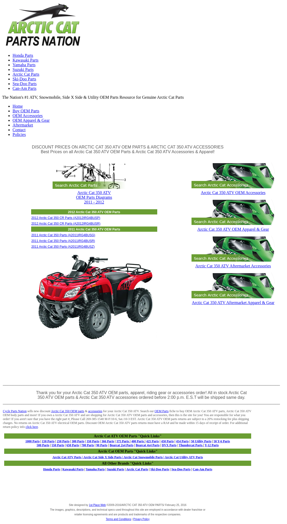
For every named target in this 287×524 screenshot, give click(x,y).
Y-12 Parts (212, 445)
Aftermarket (23, 125)
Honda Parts (23, 55)
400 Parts (138, 441)
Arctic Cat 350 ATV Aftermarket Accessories (233, 263)
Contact (19, 130)
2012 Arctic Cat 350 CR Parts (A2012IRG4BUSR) (65, 223)
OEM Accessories (28, 115)
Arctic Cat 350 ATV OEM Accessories (233, 190)
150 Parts (48, 441)
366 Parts (108, 441)
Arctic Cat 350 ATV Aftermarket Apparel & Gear (233, 300)
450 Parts (167, 441)
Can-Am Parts (24, 88)
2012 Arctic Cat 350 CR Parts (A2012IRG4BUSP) (65, 218)
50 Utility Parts (201, 441)
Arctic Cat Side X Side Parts (102, 457)
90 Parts (101, 445)
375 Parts (123, 441)
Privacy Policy (141, 519)
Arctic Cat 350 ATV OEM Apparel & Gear (233, 226)
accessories (95, 411)
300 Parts (78, 441)
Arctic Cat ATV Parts (66, 457)
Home (18, 106)
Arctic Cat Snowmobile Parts (143, 457)
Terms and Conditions (118, 519)
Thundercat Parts (191, 445)
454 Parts (182, 441)
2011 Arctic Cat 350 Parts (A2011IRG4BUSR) (63, 241)
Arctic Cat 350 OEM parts (67, 411)
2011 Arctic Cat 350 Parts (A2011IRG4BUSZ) (63, 247)
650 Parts (72, 445)
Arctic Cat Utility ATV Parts (184, 457)
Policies (19, 134)
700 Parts (87, 445)
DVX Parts (169, 445)
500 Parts (43, 445)
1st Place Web (97, 505)
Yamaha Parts (24, 65)
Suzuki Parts (23, 69)
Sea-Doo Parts (25, 83)
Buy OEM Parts (26, 111)
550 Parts (58, 445)
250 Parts (63, 441)
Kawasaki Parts (25, 60)
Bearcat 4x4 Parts (148, 445)
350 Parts (93, 441)
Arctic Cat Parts (26, 74)
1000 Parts (32, 441)
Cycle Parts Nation (15, 411)
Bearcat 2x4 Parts (121, 445)
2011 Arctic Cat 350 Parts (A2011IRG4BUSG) (63, 235)
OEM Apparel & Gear (31, 120)
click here (32, 427)
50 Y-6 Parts (222, 441)
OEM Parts (162, 411)
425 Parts (152, 441)
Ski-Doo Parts (24, 79)
